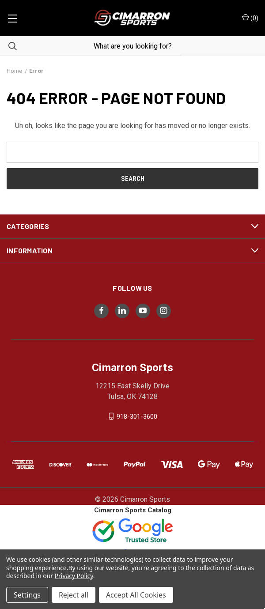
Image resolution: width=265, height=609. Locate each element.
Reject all (73, 595)
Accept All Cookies (136, 595)
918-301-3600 (137, 416)
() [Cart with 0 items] (250, 18)
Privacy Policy (74, 575)
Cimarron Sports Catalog (132, 510)
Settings (27, 595)
